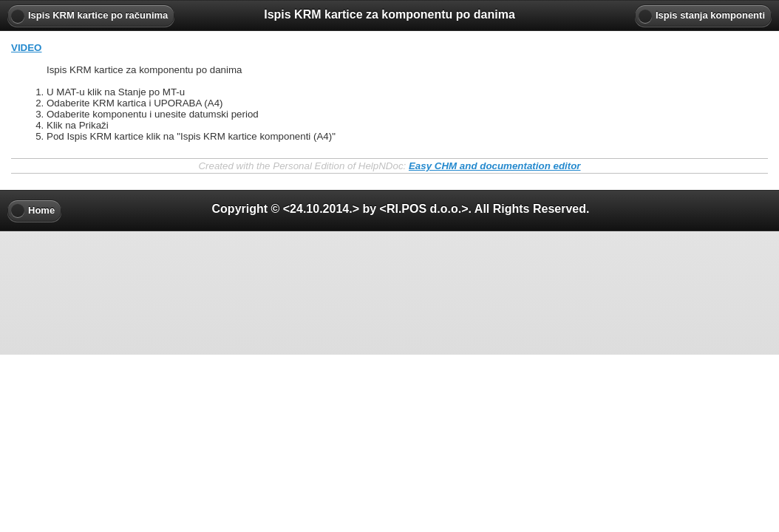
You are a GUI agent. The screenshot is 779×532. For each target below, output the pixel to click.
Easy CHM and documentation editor (495, 165)
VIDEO (26, 47)
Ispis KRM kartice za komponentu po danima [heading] (389, 14)
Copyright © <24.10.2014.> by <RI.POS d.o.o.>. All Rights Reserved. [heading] (401, 208)
